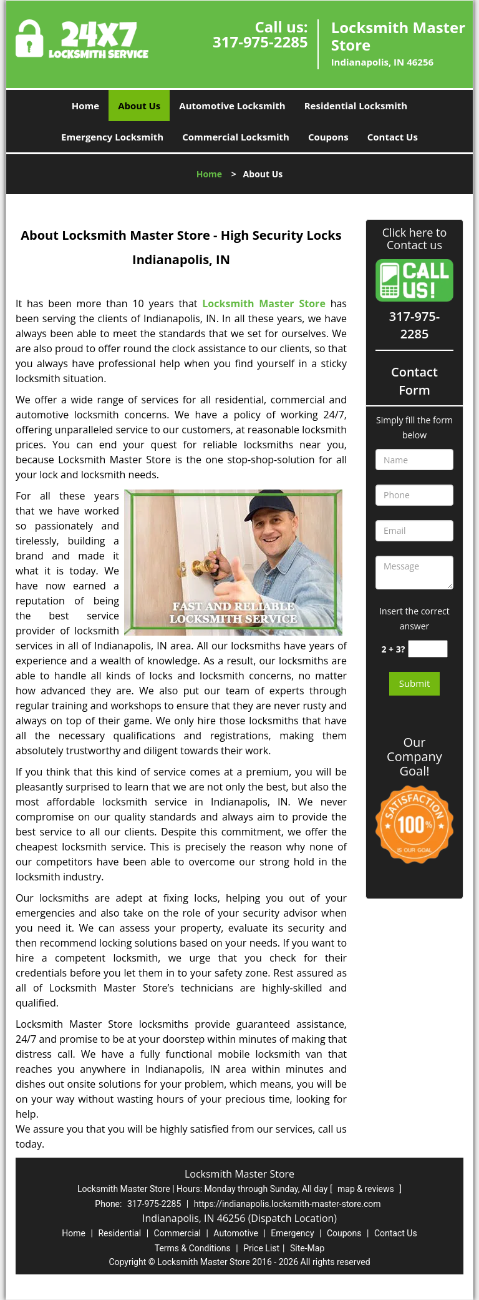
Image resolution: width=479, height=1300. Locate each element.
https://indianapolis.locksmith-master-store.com (287, 1204)
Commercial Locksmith (235, 136)
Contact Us (392, 136)
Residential (119, 1233)
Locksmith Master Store (264, 303)
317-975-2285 (260, 41)
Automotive (235, 1233)
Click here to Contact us (414, 239)
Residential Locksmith (356, 105)
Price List (261, 1248)
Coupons (328, 136)
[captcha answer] (428, 649)
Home (85, 105)
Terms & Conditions (193, 1248)
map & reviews (366, 1189)
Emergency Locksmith (112, 136)
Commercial (177, 1233)
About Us (139, 105)
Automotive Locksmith (232, 105)
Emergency (292, 1233)
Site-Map (307, 1248)
